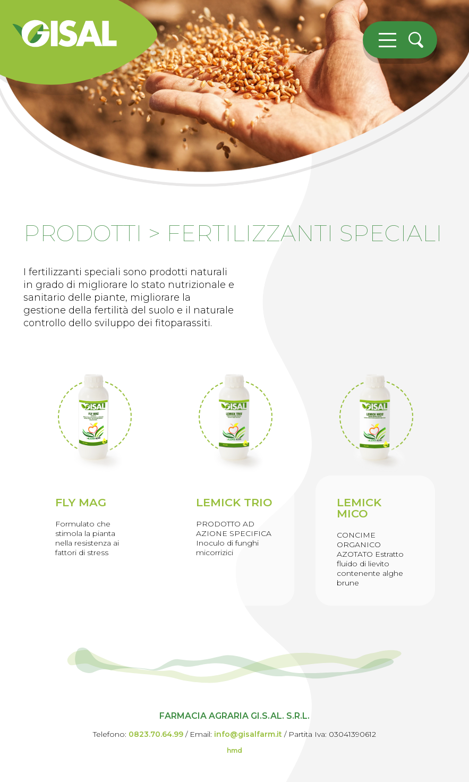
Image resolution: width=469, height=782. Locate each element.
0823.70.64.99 (156, 734)
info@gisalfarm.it (248, 734)
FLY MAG (80, 502)
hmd (234, 750)
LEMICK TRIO (234, 502)
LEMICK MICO (359, 508)
